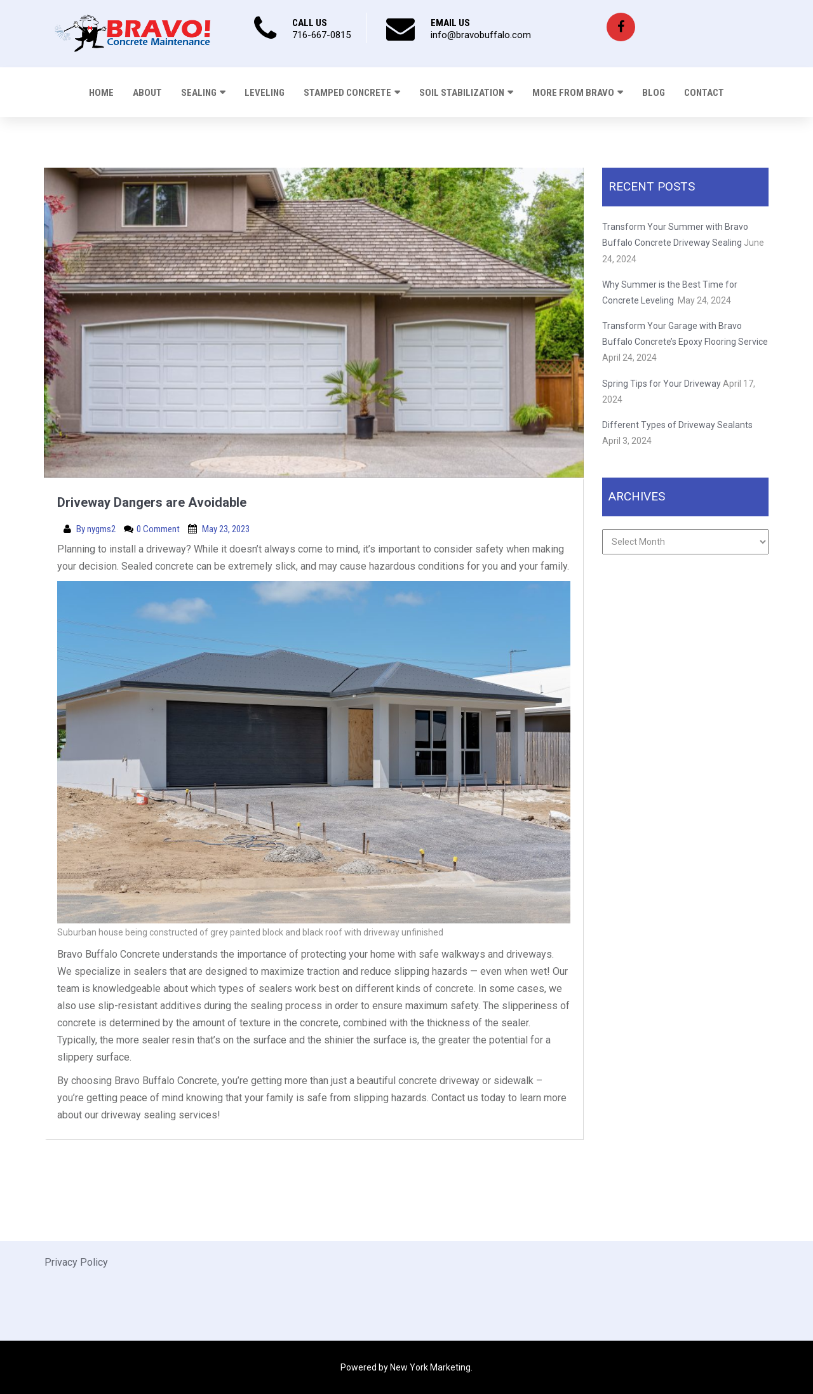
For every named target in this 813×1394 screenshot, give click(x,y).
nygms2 (102, 529)
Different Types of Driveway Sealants (677, 425)
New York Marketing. (431, 1367)
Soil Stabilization (461, 92)
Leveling (265, 92)
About (147, 92)
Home (101, 92)
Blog (653, 92)
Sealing (199, 92)
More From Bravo (573, 92)
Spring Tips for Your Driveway (661, 384)
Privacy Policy (76, 1262)
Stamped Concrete (347, 92)
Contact (704, 92)
